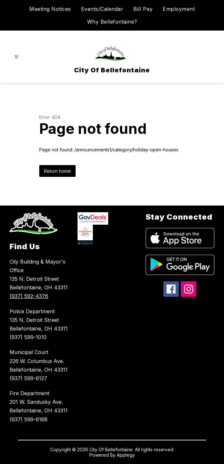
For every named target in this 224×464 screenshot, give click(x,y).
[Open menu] (16, 57)
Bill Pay (143, 9)
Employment (179, 9)
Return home (57, 171)
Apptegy (126, 455)
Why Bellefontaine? (112, 21)
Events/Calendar (102, 9)
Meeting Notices (50, 9)
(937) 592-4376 (29, 296)
